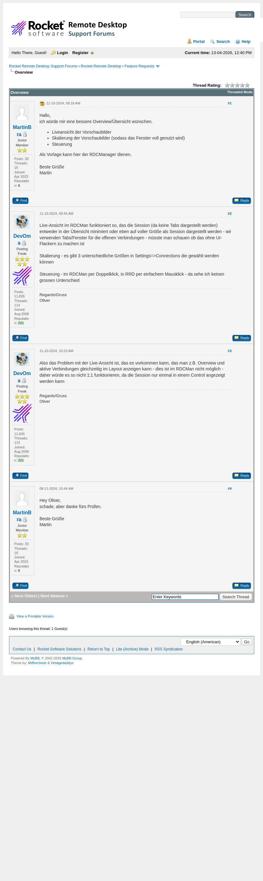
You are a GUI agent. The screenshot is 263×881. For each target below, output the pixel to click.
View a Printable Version (35, 616)
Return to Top (99, 649)
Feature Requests (139, 66)
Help (245, 41)
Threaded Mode (239, 92)
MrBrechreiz (37, 663)
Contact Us (22, 649)
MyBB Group (72, 658)
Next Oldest (26, 596)
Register (80, 52)
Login (62, 52)
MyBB (34, 658)
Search (223, 41)
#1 (230, 103)
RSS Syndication (169, 649)
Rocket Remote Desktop (101, 66)
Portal (199, 41)
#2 (230, 213)
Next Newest (53, 596)
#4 (230, 488)
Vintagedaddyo (62, 663)
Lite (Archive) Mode (132, 649)
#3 (230, 351)
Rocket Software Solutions (59, 649)
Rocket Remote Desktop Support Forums (43, 66)
